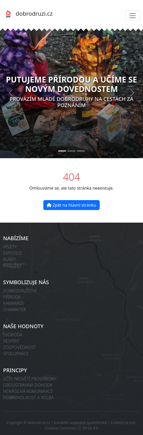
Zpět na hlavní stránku (71, 205)
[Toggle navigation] (132, 15)
